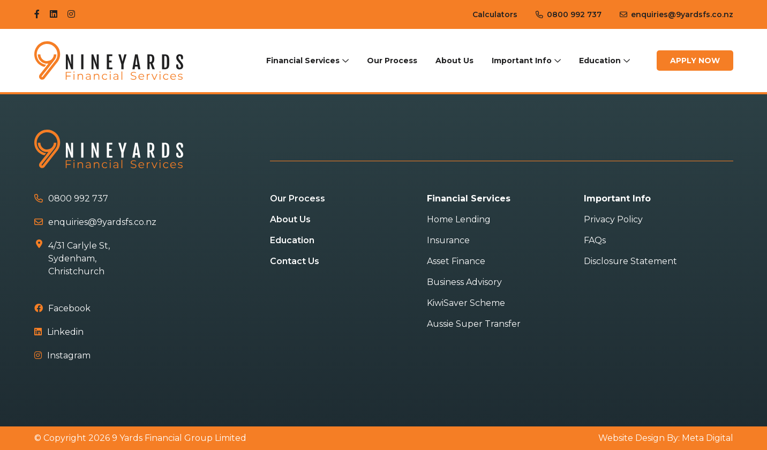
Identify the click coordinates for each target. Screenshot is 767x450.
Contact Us (294, 261)
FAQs (595, 240)
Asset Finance (456, 261)
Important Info (522, 60)
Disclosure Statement (630, 261)
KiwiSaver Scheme (466, 303)
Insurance (448, 240)
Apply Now (695, 60)
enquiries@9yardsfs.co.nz (676, 14)
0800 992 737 (568, 14)
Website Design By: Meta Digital (665, 438)
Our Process (392, 60)
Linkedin (59, 332)
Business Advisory (464, 282)
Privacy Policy (613, 219)
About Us (454, 60)
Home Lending (459, 219)
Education (600, 60)
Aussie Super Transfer (474, 324)
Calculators (494, 14)
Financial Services (303, 60)
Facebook (62, 308)
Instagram (62, 355)
